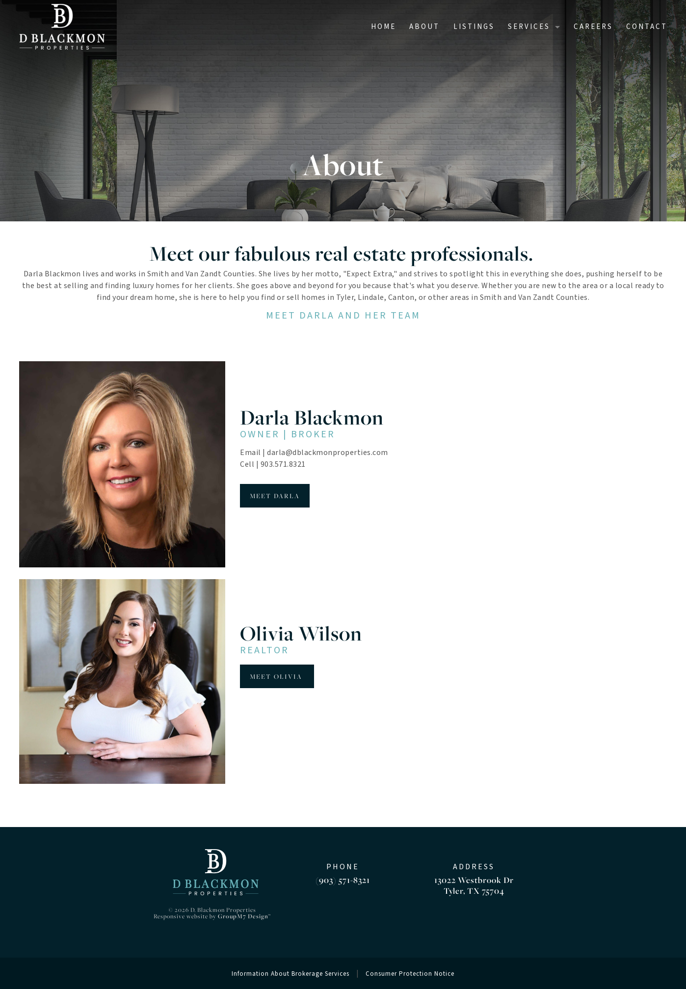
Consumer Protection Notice (410, 973)
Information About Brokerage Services (290, 973)
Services (529, 27)
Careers (593, 27)
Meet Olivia (277, 676)
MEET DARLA (275, 495)
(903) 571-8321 (343, 879)
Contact (646, 27)
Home (383, 27)
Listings (474, 27)
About (424, 27)
